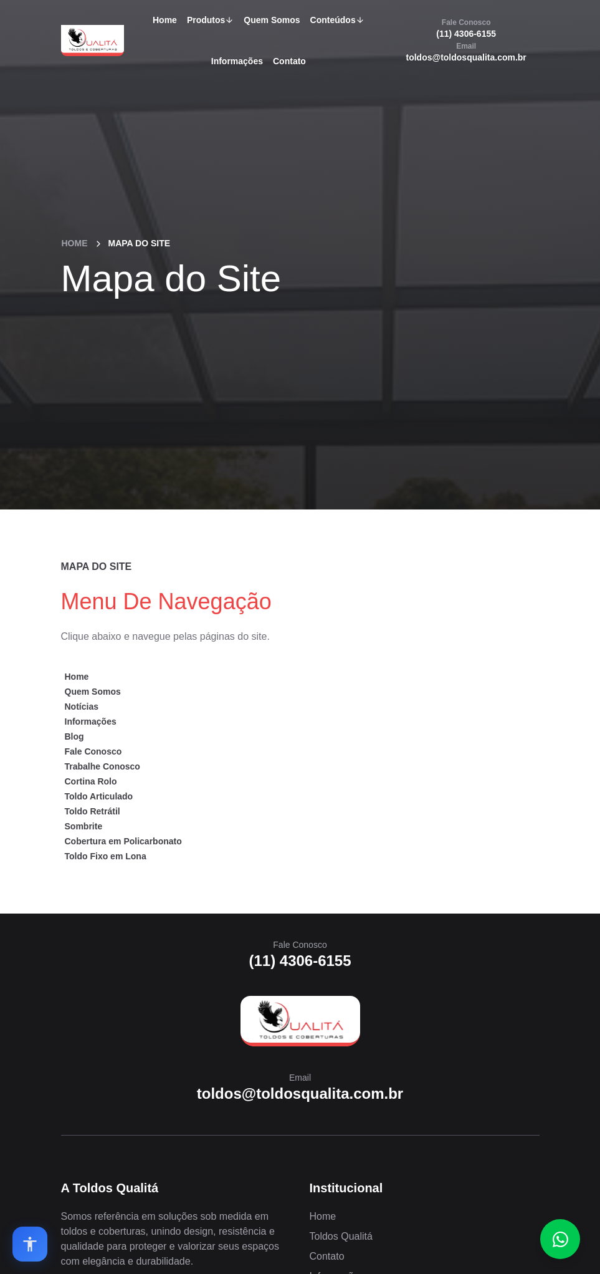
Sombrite (84, 826)
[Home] (300, 1021)
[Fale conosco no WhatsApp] (560, 1239)
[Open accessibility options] (29, 1244)
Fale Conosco (93, 751)
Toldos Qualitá (341, 1236)
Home (165, 20)
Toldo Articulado (99, 796)
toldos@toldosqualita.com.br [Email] (466, 51)
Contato (289, 61)
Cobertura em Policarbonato (123, 841)
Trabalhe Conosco (102, 766)
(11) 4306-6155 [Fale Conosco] (466, 28)
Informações (237, 61)
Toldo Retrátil (92, 811)
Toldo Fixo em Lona (105, 856)
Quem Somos (272, 20)
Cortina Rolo (91, 781)
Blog (74, 736)
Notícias (81, 707)
